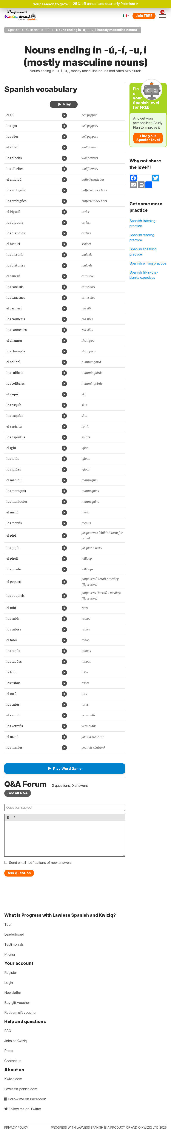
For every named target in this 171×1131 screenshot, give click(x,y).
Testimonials (14, 944)
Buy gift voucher (17, 1002)
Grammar (32, 30)
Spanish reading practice (141, 237)
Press (8, 1051)
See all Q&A (18, 793)
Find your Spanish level (148, 138)
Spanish (13, 30)
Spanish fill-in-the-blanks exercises (143, 275)
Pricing (9, 954)
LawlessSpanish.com (20, 1089)
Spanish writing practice (147, 263)
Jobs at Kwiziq (15, 1041)
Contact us (12, 1061)
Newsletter (12, 992)
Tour (8, 924)
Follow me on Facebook (25, 1099)
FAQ (7, 1031)
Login (8, 982)
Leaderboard (14, 934)
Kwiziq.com (13, 1079)
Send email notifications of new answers (40, 862)
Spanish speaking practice (143, 251)
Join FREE (144, 16)
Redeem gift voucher (20, 1012)
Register (10, 972)
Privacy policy (16, 1127)
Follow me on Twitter (22, 1109)
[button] (64, 768)
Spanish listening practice (142, 223)
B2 (47, 30)
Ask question (19, 873)
